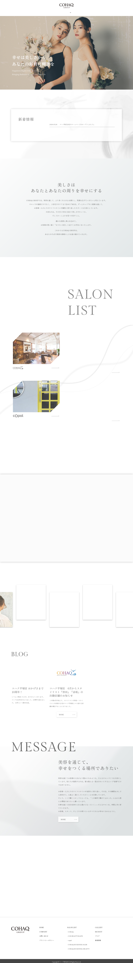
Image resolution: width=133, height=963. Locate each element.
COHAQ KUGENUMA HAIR (77, 943)
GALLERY (79, 11)
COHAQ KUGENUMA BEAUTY (79, 947)
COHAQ (71, 930)
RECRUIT (90, 11)
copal (70, 939)
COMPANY (51, 11)
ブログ (97, 934)
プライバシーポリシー (46, 939)
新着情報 (98, 939)
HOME (41, 11)
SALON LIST (64, 11)
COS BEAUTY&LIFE (75, 934)
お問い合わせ (43, 934)
